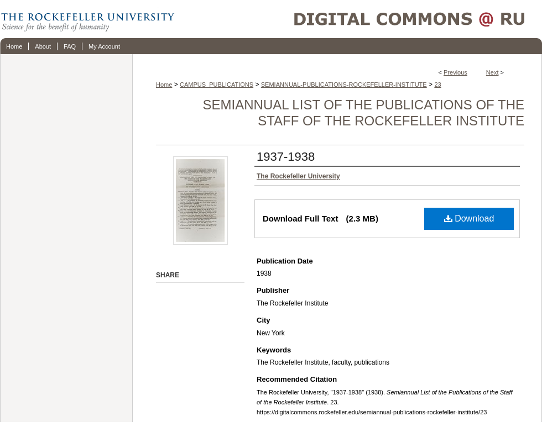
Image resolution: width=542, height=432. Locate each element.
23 (437, 84)
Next (492, 72)
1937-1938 (286, 157)
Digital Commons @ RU (359, 19)
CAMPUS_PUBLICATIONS (216, 84)
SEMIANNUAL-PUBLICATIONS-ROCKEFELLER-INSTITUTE (344, 84)
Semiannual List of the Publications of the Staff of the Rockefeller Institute (363, 112)
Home (164, 84)
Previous (455, 72)
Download (469, 218)
